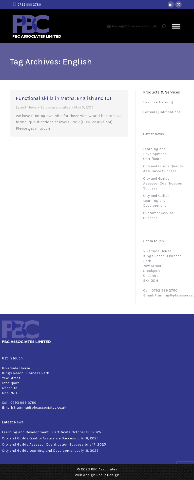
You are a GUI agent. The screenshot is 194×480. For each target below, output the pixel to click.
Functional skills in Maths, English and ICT (64, 98)
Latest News (26, 107)
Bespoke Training (158, 102)
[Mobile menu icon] (176, 26)
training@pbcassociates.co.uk (132, 26)
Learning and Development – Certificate (156, 154)
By (55, 107)
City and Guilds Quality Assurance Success (163, 168)
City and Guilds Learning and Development (156, 200)
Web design (85, 475)
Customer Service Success (158, 215)
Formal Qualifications (162, 112)
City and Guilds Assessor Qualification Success (162, 183)
